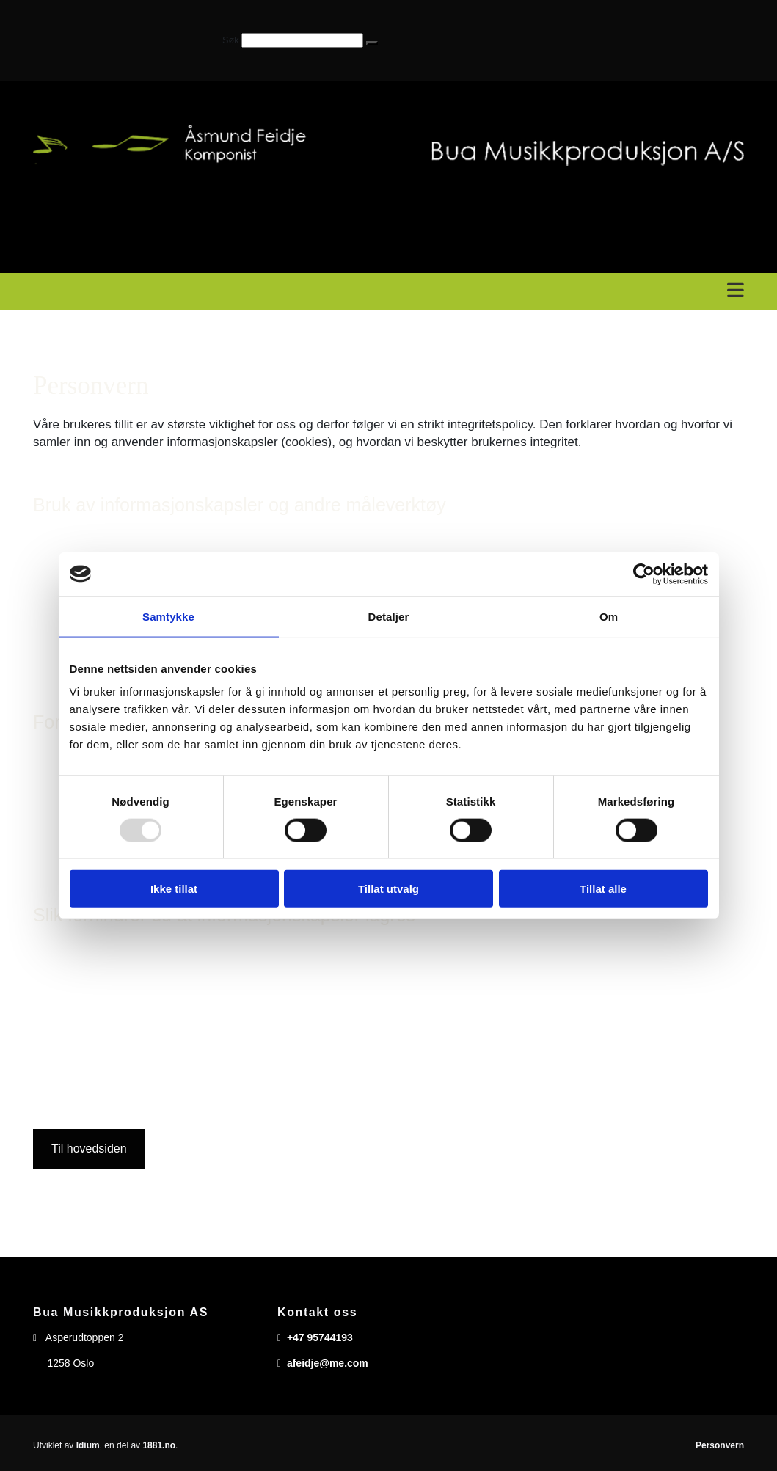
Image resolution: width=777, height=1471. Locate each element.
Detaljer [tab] (388, 616)
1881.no (158, 1445)
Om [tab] (608, 616)
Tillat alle (603, 889)
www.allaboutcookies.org (487, 1091)
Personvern (720, 1445)
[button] (372, 43)
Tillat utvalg (388, 889)
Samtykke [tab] (168, 616)
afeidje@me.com (327, 1363)
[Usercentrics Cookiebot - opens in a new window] (644, 574)
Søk (230, 40)
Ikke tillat (173, 889)
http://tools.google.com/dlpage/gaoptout (568, 1036)
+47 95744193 (320, 1337)
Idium (88, 1445)
